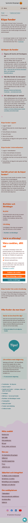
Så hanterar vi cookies (8, 268)
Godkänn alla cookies (14, 272)
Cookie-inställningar (14, 280)
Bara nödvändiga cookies (14, 276)
